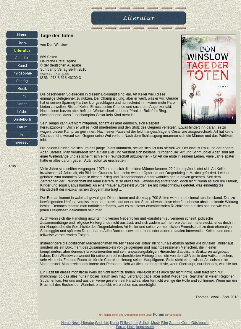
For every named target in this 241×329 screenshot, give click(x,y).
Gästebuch (199, 323)
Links (131, 327)
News (76, 323)
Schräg (144, 323)
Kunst (114, 323)
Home (66, 323)
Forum (121, 327)
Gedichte (102, 323)
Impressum (144, 327)
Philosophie (129, 323)
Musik (155, 323)
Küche (185, 323)
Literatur (87, 323)
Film (164, 323)
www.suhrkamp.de (54, 74)
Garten (174, 323)
